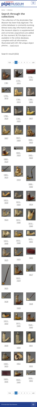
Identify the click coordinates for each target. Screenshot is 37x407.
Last (33, 62)
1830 (6, 339)
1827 (31, 270)
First (9, 62)
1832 (18, 358)
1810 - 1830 (18, 198)
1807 (31, 113)
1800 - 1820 (31, 134)
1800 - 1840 (31, 177)
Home (3, 10)
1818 (18, 173)
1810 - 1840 (18, 216)
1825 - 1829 (18, 273)
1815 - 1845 (18, 319)
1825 (6, 254)
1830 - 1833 (6, 359)
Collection (10, 10)
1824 (31, 198)
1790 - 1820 (18, 114)
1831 (31, 339)
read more (14, 45)
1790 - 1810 (18, 95)
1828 (6, 297)
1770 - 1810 (18, 76)
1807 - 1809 (18, 133)
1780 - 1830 (31, 95)
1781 (6, 76)
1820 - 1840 (31, 320)
